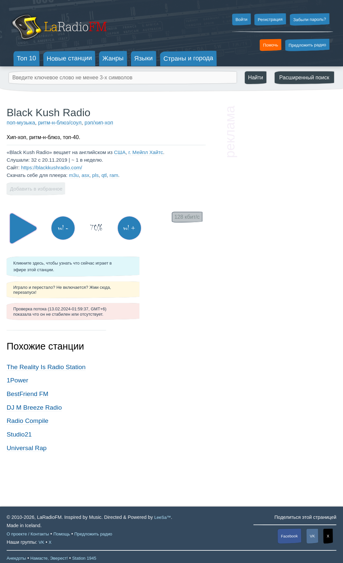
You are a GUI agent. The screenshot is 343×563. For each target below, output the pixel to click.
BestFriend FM (27, 393)
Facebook (289, 536)
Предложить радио (307, 45)
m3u (74, 175)
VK (312, 536)
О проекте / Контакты (28, 533)
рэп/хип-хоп (99, 122)
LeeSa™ (162, 517)
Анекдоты (16, 558)
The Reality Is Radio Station (46, 366)
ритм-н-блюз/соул (60, 122)
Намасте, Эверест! (49, 558)
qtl (104, 175)
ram (113, 175)
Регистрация (270, 19)
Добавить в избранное (36, 189)
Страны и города (188, 58)
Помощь (61, 533)
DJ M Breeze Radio (34, 407)
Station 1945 (84, 558)
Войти (241, 19)
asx (86, 175)
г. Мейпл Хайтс (145, 152)
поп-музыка (21, 122)
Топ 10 (26, 58)
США (120, 152)
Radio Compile (27, 420)
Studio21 (19, 434)
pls (95, 175)
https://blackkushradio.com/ (51, 167)
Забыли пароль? (309, 19)
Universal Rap (27, 447)
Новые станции (69, 58)
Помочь (270, 45)
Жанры (113, 58)
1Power (17, 380)
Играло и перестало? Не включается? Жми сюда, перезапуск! (62, 290)
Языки (143, 58)
